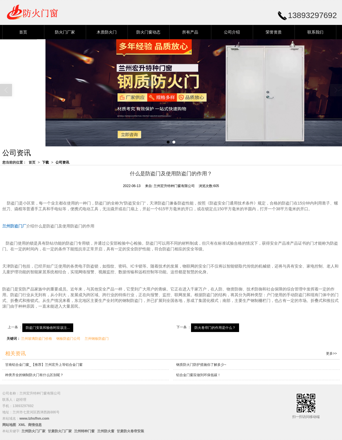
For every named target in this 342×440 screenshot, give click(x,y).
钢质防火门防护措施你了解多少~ (201, 365)
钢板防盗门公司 (68, 339)
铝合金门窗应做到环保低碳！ (198, 375)
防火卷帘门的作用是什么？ (215, 328)
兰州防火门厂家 (33, 431)
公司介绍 (232, 32)
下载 (45, 162)
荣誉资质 (274, 32)
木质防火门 (107, 32)
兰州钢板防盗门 (97, 339)
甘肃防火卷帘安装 (130, 431)
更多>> (331, 353)
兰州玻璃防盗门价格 (36, 339)
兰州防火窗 (105, 431)
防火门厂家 (65, 32)
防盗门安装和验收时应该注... (48, 328)
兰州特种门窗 (84, 431)
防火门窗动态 (148, 32)
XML (21, 425)
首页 (23, 32)
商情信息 (35, 425)
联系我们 (315, 32)
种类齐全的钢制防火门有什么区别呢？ (34, 375)
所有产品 (190, 32)
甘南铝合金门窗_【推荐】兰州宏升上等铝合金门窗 (44, 365)
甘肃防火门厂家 (60, 431)
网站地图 (9, 425)
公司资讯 (62, 162)
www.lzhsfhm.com (34, 419)
